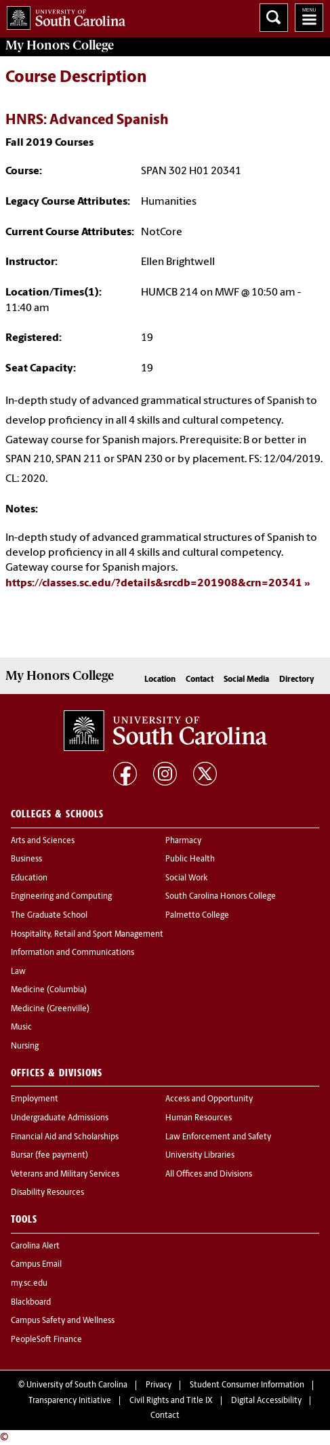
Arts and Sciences (43, 841)
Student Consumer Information (247, 1385)
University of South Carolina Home (62, 15)
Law (18, 972)
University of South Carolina (76, 1385)
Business (26, 859)
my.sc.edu (29, 1284)
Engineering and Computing (61, 897)
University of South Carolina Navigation (309, 17)
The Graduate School (49, 916)
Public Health (190, 859)
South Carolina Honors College (220, 897)
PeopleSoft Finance (46, 1340)
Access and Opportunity (209, 1099)
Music (21, 1027)
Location (160, 680)
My (59, 45)
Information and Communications (72, 953)
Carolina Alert (35, 1246)
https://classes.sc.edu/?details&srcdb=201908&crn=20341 (153, 583)
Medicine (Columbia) (49, 990)
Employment (34, 1099)
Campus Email (36, 1265)
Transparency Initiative (69, 1401)
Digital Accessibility (266, 1401)
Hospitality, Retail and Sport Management (87, 935)
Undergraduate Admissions (59, 1118)
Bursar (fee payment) (49, 1156)
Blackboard (31, 1303)
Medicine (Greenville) (50, 1009)
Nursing (25, 1046)
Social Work (186, 878)
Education (29, 878)
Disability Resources (47, 1193)
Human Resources (198, 1118)
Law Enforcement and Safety (218, 1137)
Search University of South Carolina (274, 17)
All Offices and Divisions (208, 1175)
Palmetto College (197, 916)
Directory (296, 680)
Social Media (246, 680)
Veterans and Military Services (65, 1175)
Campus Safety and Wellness (63, 1321)
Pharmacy (183, 841)
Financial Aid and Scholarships (65, 1137)
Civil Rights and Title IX (171, 1401)
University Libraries (199, 1156)
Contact (199, 680)
